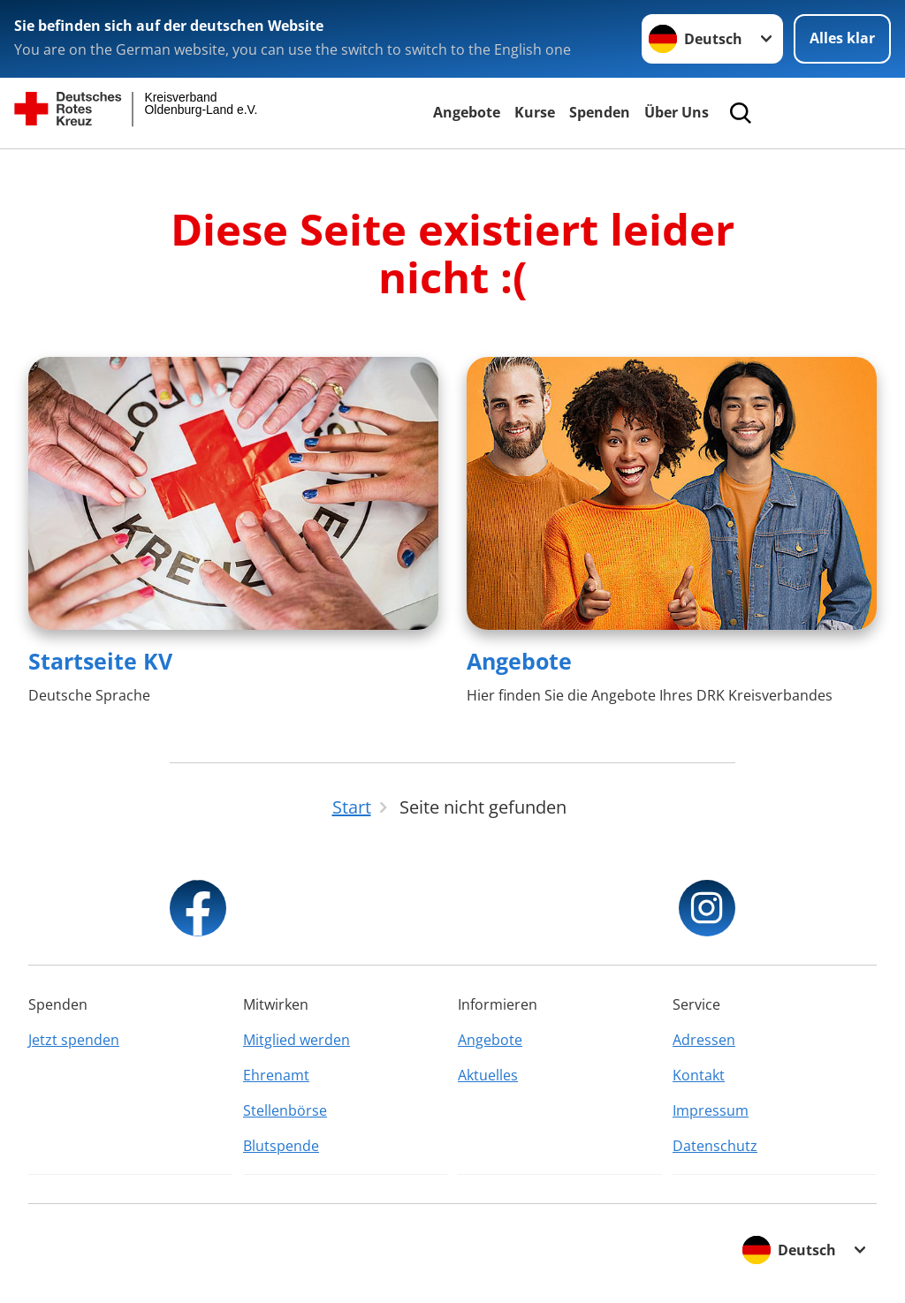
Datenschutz (715, 1145)
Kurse (534, 112)
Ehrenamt (276, 1075)
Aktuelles (488, 1075)
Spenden (599, 112)
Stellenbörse (285, 1110)
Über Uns (676, 112)
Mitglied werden (296, 1039)
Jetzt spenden (73, 1039)
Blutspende (281, 1145)
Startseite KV (100, 661)
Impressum (711, 1110)
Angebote (466, 112)
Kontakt (699, 1075)
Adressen (704, 1039)
